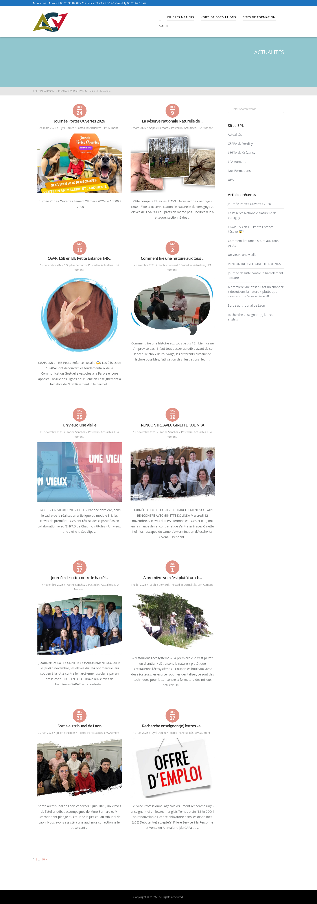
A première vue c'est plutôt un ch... (172, 577)
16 (43, 859)
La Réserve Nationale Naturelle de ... (172, 121)
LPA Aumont (110, 128)
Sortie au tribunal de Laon (79, 725)
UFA (231, 180)
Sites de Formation (259, 17)
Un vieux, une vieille (79, 425)
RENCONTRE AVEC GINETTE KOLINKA (172, 425)
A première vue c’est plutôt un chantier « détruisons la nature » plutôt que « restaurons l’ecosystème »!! (256, 291)
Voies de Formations (218, 17)
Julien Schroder (66, 733)
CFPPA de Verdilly (240, 143)
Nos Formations (239, 170)
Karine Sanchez (76, 432)
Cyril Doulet (66, 128)
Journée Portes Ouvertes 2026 (79, 121)
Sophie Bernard (158, 128)
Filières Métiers (180, 17)
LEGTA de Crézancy (241, 152)
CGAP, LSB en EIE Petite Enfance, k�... (79, 258)
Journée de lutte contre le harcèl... (79, 577)
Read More (172, 227)
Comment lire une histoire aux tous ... (172, 258)
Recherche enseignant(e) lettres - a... (172, 725)
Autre (164, 26)
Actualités (95, 128)
